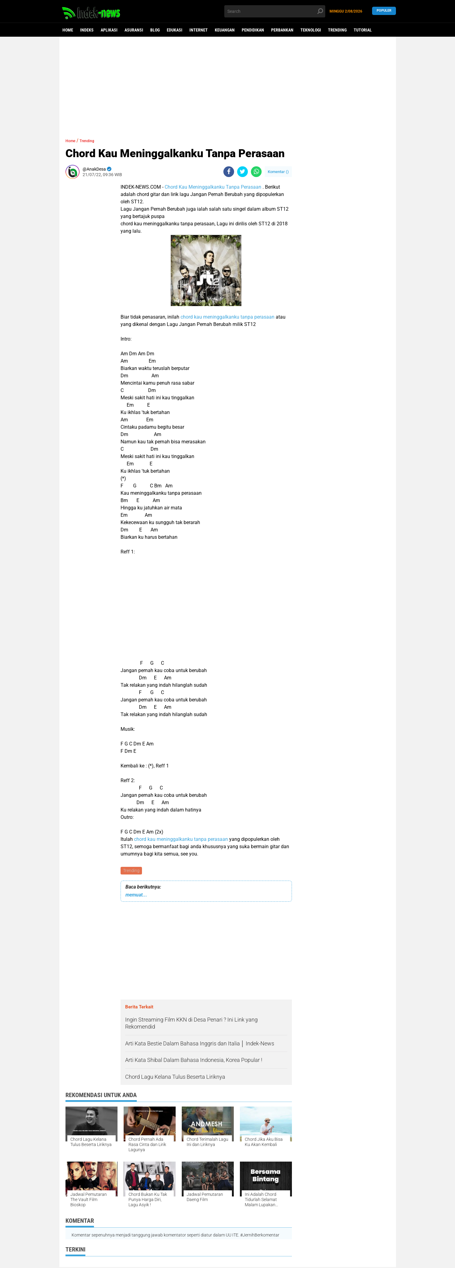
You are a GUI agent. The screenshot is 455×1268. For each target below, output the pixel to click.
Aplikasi (109, 30)
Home (67, 30)
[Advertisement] (227, 84)
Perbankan (282, 30)
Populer (384, 11)
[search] (274, 11)
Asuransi (134, 30)
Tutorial (363, 30)
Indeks (87, 30)
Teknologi (310, 30)
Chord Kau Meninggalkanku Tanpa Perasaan (213, 187)
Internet (198, 30)
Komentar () (278, 171)
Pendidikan (253, 30)
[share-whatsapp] (256, 171)
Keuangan (225, 30)
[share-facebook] (228, 171)
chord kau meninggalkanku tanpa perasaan (227, 317)
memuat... (136, 896)
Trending (337, 30)
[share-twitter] (242, 171)
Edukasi (174, 30)
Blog (155, 30)
